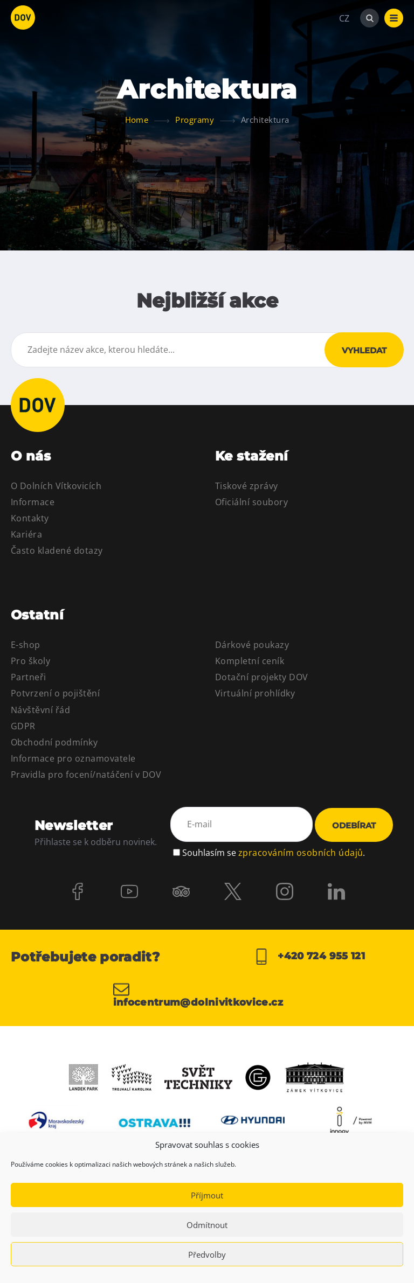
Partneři (28, 677)
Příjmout (207, 1195)
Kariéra (26, 534)
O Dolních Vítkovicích (56, 486)
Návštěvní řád (40, 710)
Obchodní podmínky (54, 742)
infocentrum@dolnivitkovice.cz (198, 994)
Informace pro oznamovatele (73, 758)
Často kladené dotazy (57, 550)
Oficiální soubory (251, 502)
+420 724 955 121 (309, 957)
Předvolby (207, 1254)
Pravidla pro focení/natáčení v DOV (86, 774)
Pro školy (30, 661)
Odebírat (354, 825)
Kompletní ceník (249, 661)
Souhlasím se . (273, 853)
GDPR (23, 726)
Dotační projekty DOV (261, 677)
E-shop (25, 645)
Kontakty (30, 518)
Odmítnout (207, 1224)
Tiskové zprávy (246, 486)
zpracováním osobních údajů (300, 853)
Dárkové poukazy (252, 645)
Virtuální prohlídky (255, 693)
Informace (32, 502)
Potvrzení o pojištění (55, 693)
